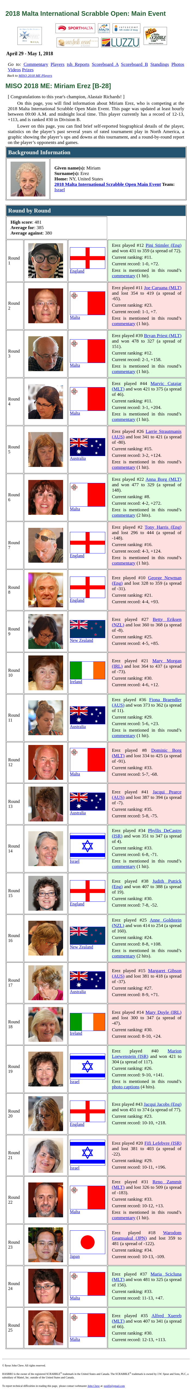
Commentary (36, 64)
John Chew (94, 1385)
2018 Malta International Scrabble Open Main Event (107, 184)
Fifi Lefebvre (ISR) (162, 1143)
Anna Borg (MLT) (163, 479)
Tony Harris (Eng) (163, 527)
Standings (159, 64)
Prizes (27, 69)
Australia (87, 456)
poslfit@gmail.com (114, 1385)
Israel (59, 189)
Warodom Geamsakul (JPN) (146, 1235)
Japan (87, 1254)
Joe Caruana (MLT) (162, 287)
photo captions (126, 1086)
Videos (14, 69)
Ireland (87, 680)
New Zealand (87, 638)
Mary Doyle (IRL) (163, 1012)
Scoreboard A (105, 64)
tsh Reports (78, 64)
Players (57, 64)
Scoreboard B (134, 64)
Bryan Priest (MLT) (163, 335)
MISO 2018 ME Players (35, 76)
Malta (87, 315)
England (87, 269)
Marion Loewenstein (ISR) (146, 1053)
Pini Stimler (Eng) (164, 245)
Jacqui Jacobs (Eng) (163, 1104)
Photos (177, 64)
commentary (123, 275)
